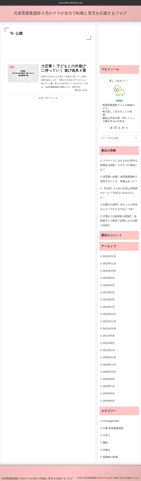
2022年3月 (109, 292)
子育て (106, 435)
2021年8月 (109, 343)
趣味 (105, 442)
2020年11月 (109, 364)
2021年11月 (109, 321)
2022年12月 (109, 256)
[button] (136, 138)
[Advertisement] (48, 48)
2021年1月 (109, 350)
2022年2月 (109, 299)
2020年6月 (109, 393)
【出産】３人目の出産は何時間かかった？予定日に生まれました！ (119, 193)
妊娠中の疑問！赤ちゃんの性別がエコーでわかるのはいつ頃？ (119, 206)
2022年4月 (109, 285)
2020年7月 (109, 386)
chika (119, 100)
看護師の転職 (110, 457)
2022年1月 (109, 307)
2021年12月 (109, 314)
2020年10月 (109, 371)
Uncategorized (111, 421)
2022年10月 (109, 270)
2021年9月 (109, 335)
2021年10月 (109, 328)
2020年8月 (109, 379)
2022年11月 (109, 263)
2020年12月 (109, 357)
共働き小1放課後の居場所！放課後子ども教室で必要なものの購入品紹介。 (118, 221)
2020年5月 (109, 400)
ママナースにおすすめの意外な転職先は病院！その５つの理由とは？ (119, 165)
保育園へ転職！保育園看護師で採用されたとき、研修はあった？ (119, 178)
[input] (119, 138)
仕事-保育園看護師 (113, 428)
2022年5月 (109, 278)
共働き (106, 449)
